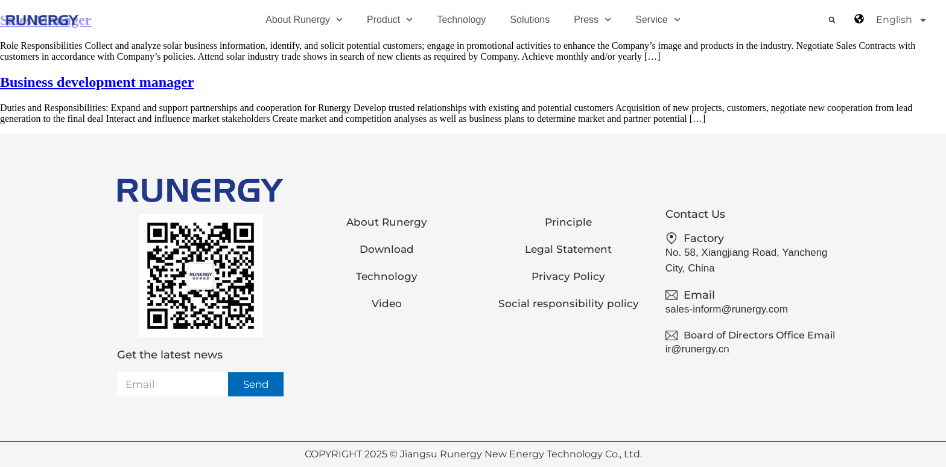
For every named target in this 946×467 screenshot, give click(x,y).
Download (387, 249)
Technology (461, 19)
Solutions (530, 19)
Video (387, 303)
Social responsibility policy (568, 303)
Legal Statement (568, 249)
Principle (568, 222)
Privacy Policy (568, 276)
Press (592, 19)
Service (658, 19)
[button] (832, 19)
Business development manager (97, 82)
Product (390, 19)
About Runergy (304, 19)
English (902, 20)
